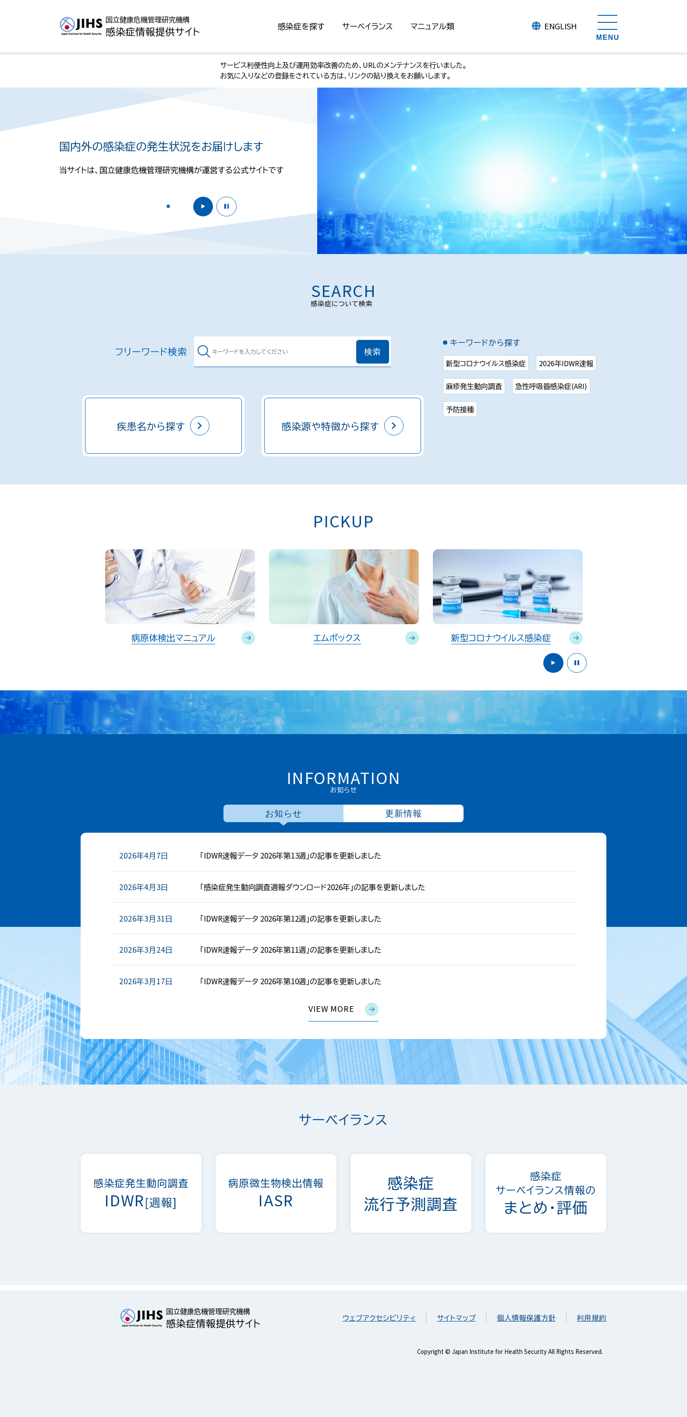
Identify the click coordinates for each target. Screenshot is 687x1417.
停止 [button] (226, 206)
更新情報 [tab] (403, 813)
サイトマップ (456, 1317)
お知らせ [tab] (283, 813)
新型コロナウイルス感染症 (486, 363)
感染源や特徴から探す (343, 425)
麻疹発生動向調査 (474, 386)
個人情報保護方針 (526, 1317)
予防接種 (460, 409)
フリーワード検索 (151, 351)
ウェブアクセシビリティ (379, 1317)
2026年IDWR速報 (566, 363)
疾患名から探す (163, 425)
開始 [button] (200, 206)
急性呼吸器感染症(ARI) (551, 386)
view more (343, 1009)
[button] (168, 206)
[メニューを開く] (607, 26)
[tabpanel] (343, 936)
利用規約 (591, 1317)
